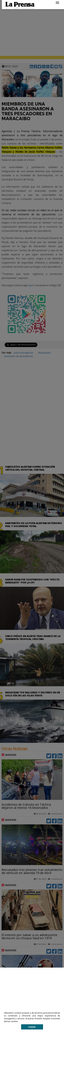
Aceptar (32, 1026)
